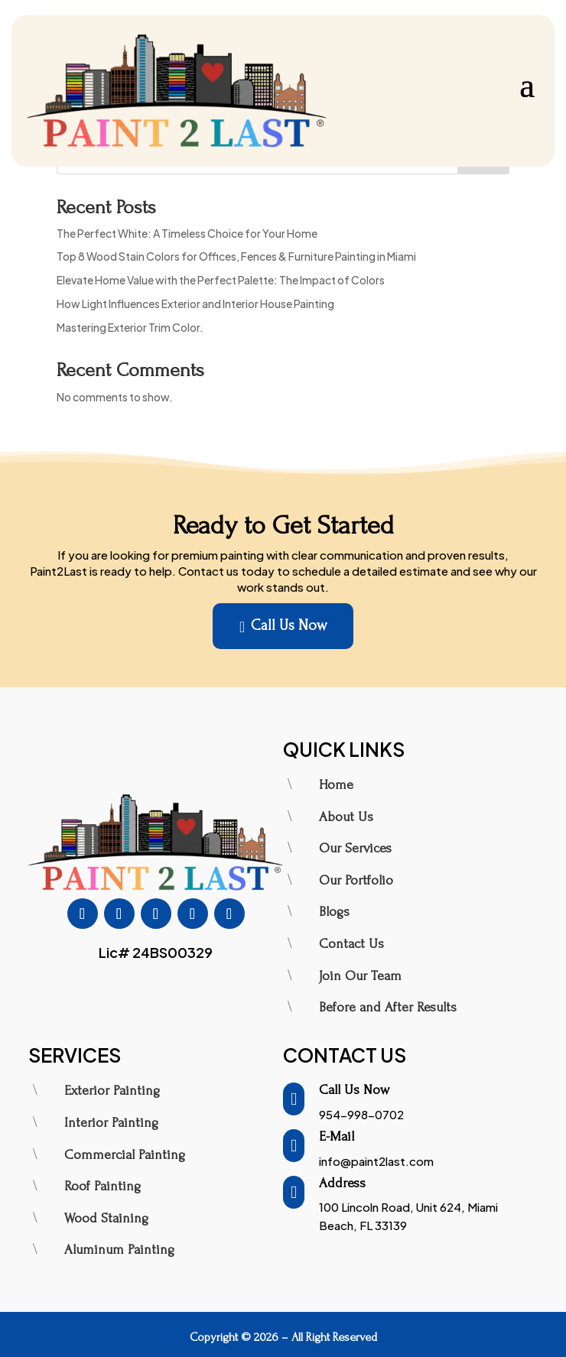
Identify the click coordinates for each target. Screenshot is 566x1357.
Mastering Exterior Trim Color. (130, 327)
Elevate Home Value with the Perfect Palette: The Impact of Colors (221, 280)
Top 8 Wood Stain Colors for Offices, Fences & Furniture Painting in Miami (236, 256)
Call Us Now (283, 627)
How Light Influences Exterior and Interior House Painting (195, 303)
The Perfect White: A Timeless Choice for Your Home (187, 233)
